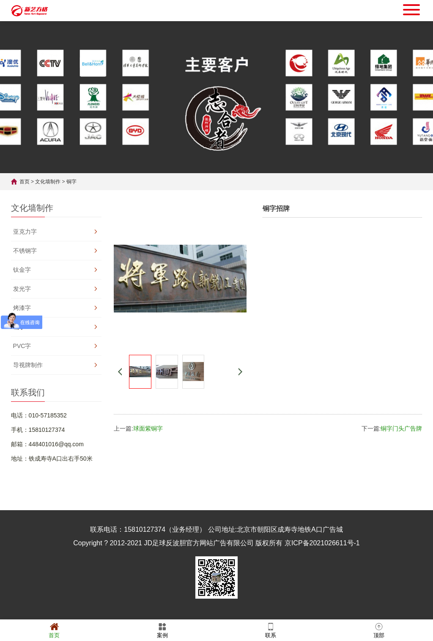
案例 (162, 629)
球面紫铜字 (148, 428)
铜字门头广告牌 (401, 428)
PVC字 (22, 346)
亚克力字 (25, 231)
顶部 (378, 629)
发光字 (22, 288)
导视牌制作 (28, 365)
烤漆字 (22, 307)
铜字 (71, 182)
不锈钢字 (25, 250)
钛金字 (22, 269)
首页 (24, 182)
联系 (270, 629)
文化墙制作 (47, 182)
